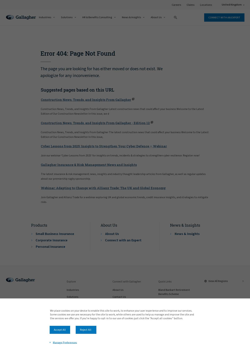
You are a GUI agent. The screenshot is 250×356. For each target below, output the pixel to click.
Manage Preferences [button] (65, 342)
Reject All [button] (85, 330)
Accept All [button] (60, 330)
